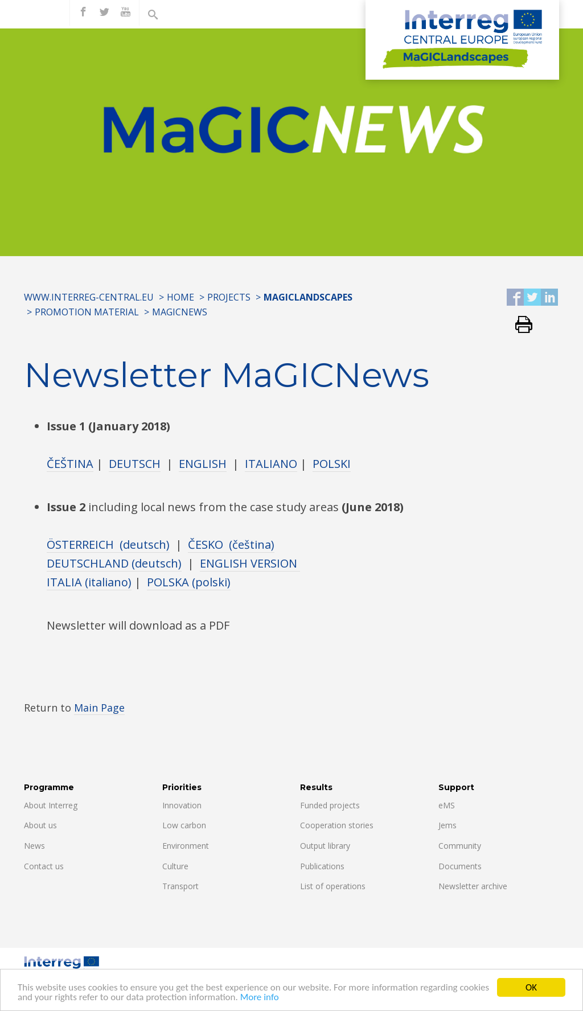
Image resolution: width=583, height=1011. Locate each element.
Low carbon (184, 825)
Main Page (99, 707)
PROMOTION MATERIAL (87, 312)
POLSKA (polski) (189, 582)
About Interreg (50, 805)
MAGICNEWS (179, 312)
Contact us (44, 866)
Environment (185, 845)
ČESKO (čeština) (231, 544)
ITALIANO (271, 463)
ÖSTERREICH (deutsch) (108, 544)
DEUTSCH (135, 463)
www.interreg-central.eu (89, 297)
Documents (460, 866)
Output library (325, 845)
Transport (180, 886)
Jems (447, 825)
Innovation (182, 805)
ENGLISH (203, 463)
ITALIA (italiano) (89, 582)
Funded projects (330, 805)
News (34, 845)
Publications (322, 866)
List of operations (333, 886)
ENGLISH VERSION (250, 563)
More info (259, 998)
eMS (446, 805)
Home (180, 297)
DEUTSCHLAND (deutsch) (114, 563)
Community (459, 845)
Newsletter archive (472, 886)
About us (40, 825)
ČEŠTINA (70, 463)
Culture (175, 866)
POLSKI (332, 463)
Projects (229, 297)
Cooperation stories (336, 825)
